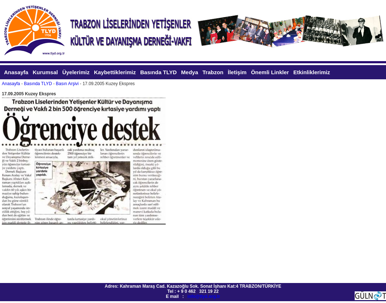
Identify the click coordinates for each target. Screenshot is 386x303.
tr (218, 296)
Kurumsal (45, 72)
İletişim (237, 72)
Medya (189, 72)
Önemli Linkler (270, 72)
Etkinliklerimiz (311, 72)
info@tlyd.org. (202, 296)
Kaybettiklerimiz (115, 72)
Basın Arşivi (67, 83)
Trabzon (213, 72)
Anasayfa (16, 72)
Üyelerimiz (76, 72)
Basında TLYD (158, 72)
